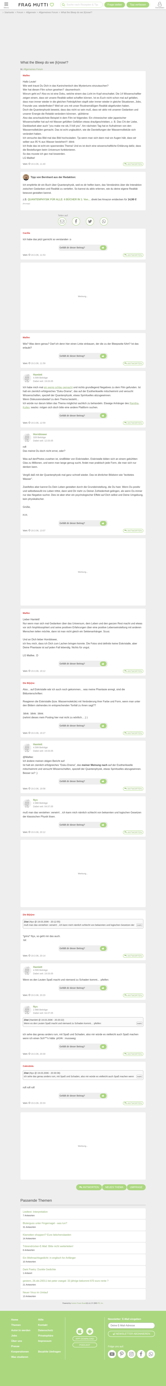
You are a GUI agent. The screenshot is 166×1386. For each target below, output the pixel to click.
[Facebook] (76, 221)
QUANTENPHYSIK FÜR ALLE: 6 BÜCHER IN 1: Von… (59, 199)
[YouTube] (112, 1355)
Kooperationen (20, 1351)
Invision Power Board (78, 1303)
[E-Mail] (62, 221)
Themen (16, 1325)
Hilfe (41, 1319)
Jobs (14, 1335)
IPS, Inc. (100, 1303)
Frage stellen (114, 4)
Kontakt (43, 1325)
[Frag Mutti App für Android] (89, 1332)
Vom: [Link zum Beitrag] (25, 164)
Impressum (44, 1341)
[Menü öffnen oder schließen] (6, 4)
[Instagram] (131, 1355)
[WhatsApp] (104, 221)
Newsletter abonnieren (131, 1333)
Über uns (16, 1341)
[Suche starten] (63, 4)
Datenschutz (45, 1330)
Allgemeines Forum (33, 69)
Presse (15, 1346)
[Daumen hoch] (103, 247)
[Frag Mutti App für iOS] (79, 1332)
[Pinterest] (122, 1355)
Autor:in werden (21, 1330)
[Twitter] (90, 221)
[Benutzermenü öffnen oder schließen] (159, 4)
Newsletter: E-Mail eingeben (124, 1319)
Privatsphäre (45, 1335)
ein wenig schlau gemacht (58, 387)
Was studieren (19, 1357)
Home (14, 1319)
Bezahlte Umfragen (49, 1351)
